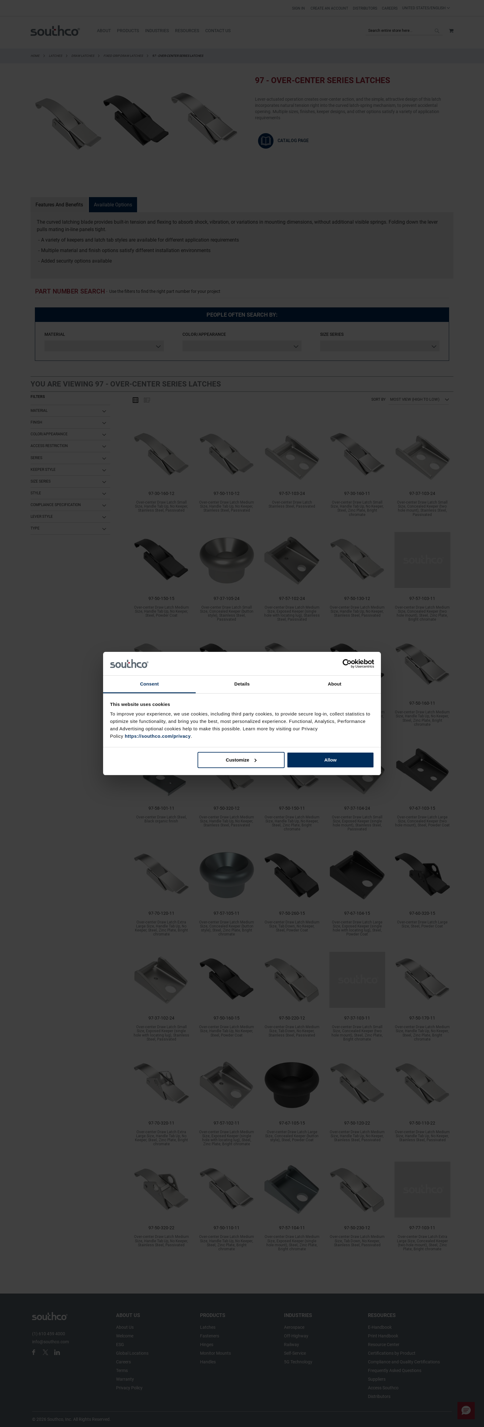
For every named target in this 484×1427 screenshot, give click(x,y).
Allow (330, 759)
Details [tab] (242, 683)
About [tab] (334, 683)
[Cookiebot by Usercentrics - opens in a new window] (347, 663)
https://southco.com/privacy (158, 736)
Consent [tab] (149, 683)
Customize (241, 759)
